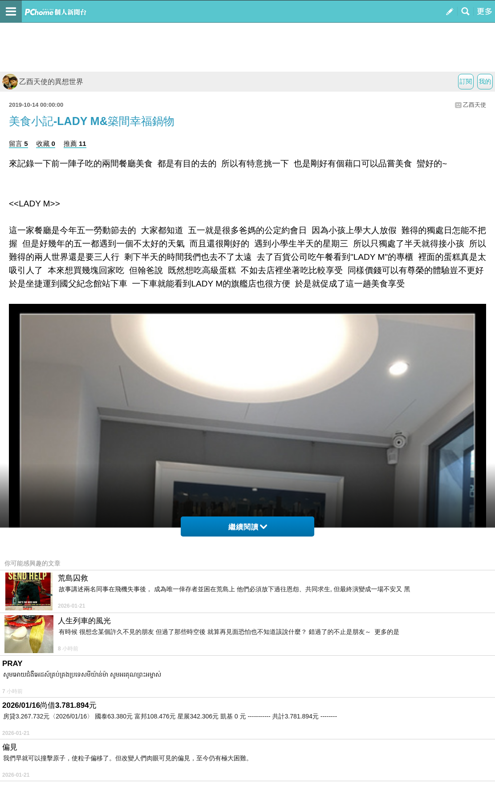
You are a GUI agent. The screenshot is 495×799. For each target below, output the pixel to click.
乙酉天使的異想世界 (42, 81)
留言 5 (18, 143)
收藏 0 (45, 143)
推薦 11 (75, 143)
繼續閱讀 (247, 527)
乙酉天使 (474, 104)
